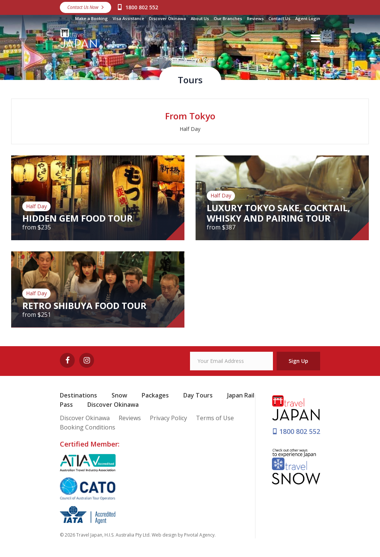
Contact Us (279, 18)
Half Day (190, 128)
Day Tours (198, 395)
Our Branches (228, 18)
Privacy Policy (168, 418)
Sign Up (298, 360)
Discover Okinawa (167, 18)
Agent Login (307, 18)
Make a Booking (91, 18)
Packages (155, 395)
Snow (119, 395)
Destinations (78, 395)
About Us (200, 18)
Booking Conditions (87, 427)
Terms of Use (215, 418)
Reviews (255, 18)
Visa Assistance (128, 18)
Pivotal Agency (199, 535)
